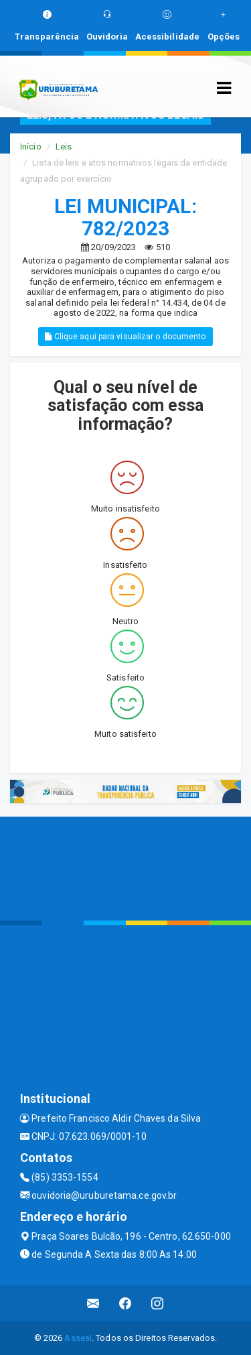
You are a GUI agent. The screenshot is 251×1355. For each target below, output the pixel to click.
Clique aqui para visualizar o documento (125, 336)
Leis (64, 146)
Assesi (78, 1338)
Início (30, 146)
